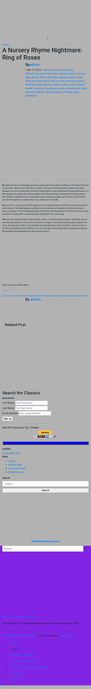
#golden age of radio (71, 77)
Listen (14, 649)
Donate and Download (23, 655)
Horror (5, 44)
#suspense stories (55, 88)
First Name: (8, 402)
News (14, 679)
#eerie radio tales (49, 77)
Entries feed (15, 464)
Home (14, 643)
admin (35, 65)
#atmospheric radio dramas (58, 69)
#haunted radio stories (37, 81)
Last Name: (8, 408)
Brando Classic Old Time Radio (19, 617)
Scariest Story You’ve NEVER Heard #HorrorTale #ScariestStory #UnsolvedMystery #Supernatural (45, 296)
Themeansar (66, 635)
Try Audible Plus (11, 453)
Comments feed (17, 468)
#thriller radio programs (49, 92)
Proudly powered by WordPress (19, 635)
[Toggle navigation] (47, 38)
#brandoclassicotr (35, 73)
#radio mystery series (64, 84)
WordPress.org (16, 472)
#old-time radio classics (38, 84)
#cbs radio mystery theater (60, 73)
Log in (11, 461)
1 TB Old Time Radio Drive (25, 661)
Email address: (10, 413)
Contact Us (17, 673)
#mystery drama (75, 81)
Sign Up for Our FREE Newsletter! (29, 667)
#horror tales (58, 81)
